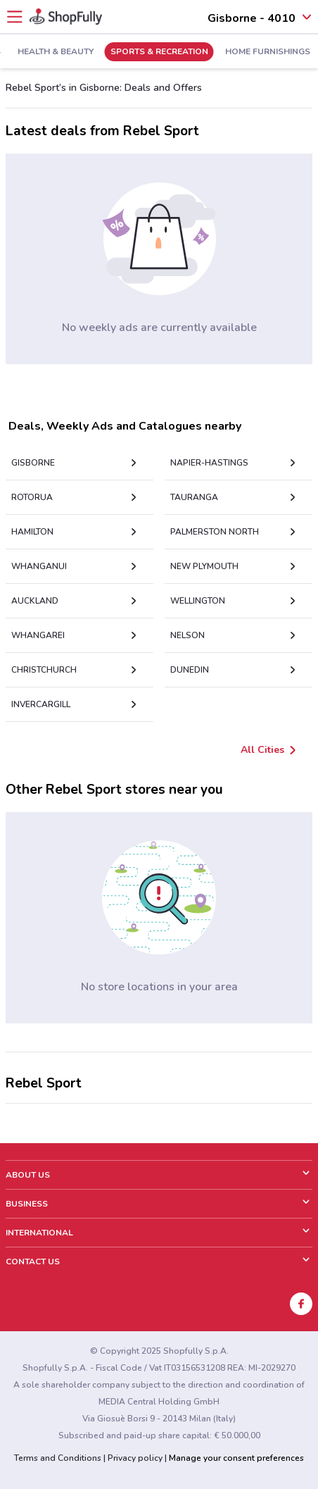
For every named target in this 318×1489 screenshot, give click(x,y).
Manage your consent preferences (236, 1458)
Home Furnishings (267, 52)
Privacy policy (135, 1458)
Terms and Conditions (57, 1458)
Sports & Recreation (159, 52)
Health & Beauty (56, 52)
